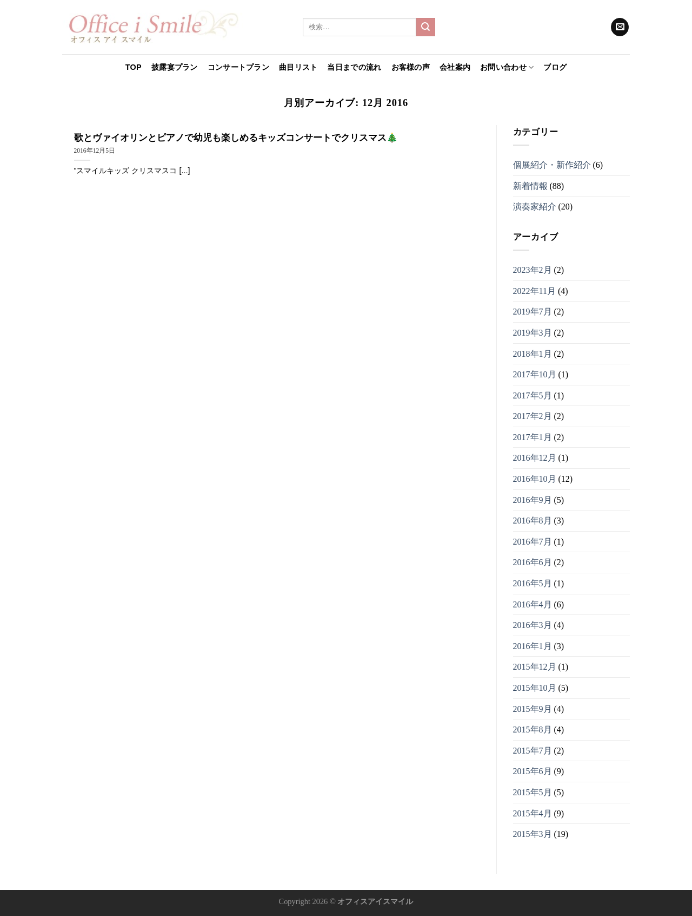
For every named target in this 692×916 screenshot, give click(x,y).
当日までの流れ (354, 67)
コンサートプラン (238, 67)
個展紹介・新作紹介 (552, 164)
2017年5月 (532, 395)
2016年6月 (532, 562)
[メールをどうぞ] (620, 27)
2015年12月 (534, 666)
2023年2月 (532, 269)
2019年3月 (532, 332)
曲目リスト (298, 67)
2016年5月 (532, 583)
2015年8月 (532, 729)
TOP (133, 67)
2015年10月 (534, 687)
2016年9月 (532, 500)
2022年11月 (534, 291)
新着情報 (530, 186)
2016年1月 (532, 646)
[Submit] (425, 27)
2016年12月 (534, 457)
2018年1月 (532, 353)
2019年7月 (532, 311)
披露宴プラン (174, 67)
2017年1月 (532, 437)
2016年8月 (532, 520)
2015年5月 (532, 792)
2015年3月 (532, 834)
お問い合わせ (507, 67)
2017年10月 (534, 374)
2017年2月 (532, 416)
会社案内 (455, 67)
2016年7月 (532, 541)
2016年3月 (532, 625)
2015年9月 (532, 709)
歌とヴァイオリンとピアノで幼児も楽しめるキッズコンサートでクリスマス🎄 (236, 138)
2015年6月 (532, 771)
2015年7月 (532, 750)
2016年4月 (532, 604)
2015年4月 (532, 813)
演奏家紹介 (534, 206)
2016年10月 (534, 478)
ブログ (555, 67)
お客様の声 (410, 67)
